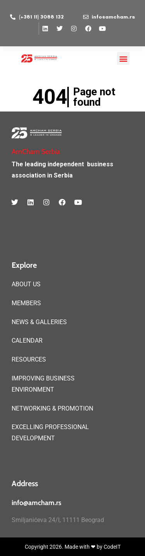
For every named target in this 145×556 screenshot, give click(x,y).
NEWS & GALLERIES (39, 322)
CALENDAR (27, 340)
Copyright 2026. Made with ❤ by (64, 547)
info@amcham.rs (36, 503)
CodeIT (112, 547)
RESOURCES (29, 359)
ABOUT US (26, 284)
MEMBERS (26, 303)
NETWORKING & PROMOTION (52, 408)
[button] (123, 58)
